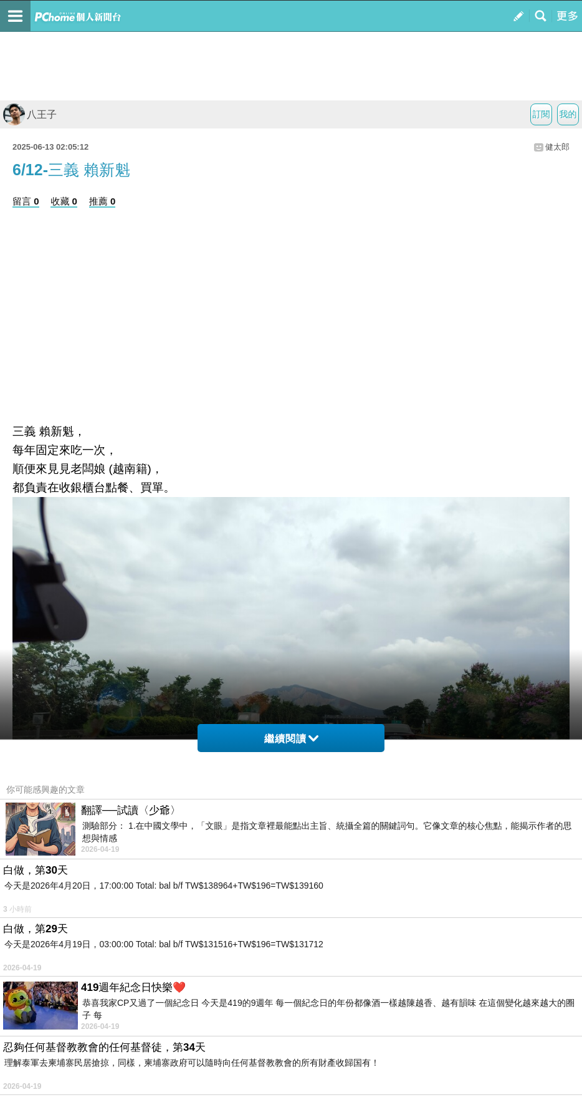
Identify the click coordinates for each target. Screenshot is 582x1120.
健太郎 (557, 147)
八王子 (30, 114)
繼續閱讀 (291, 738)
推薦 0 (102, 201)
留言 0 (25, 201)
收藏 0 (63, 201)
